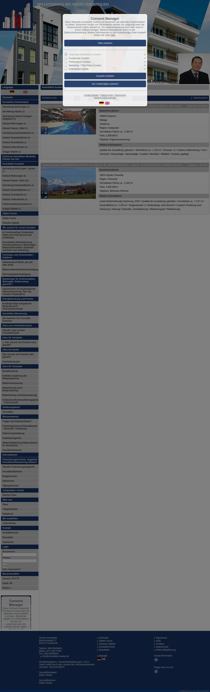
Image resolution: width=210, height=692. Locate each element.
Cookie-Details (91, 95)
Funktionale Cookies (79, 58)
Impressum (120, 95)
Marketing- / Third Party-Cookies (85, 65)
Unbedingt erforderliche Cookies (85, 54)
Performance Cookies (80, 62)
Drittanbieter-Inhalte (79, 69)
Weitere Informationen (105, 97)
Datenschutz (106, 95)
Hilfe (113, 35)
